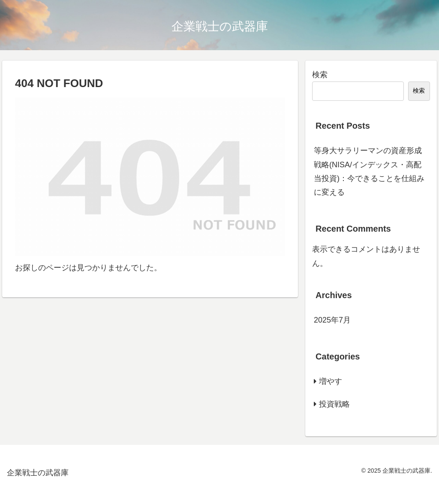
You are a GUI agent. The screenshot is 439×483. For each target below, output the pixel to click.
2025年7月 (332, 320)
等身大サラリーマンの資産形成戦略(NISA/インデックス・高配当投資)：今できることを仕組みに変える (369, 171)
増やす (330, 381)
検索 (320, 74)
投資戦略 (334, 404)
